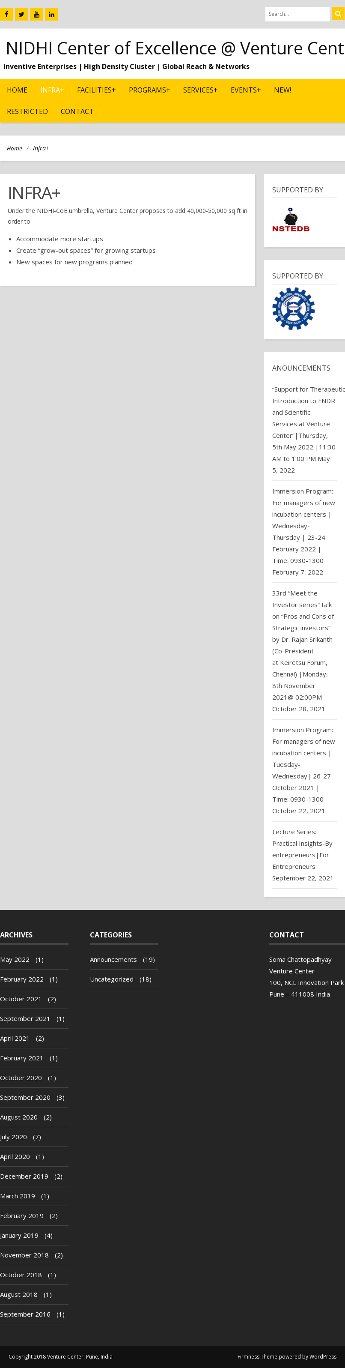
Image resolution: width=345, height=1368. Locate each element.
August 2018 (19, 1294)
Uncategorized (112, 979)
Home (17, 90)
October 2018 (21, 1274)
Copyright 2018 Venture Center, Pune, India (61, 1356)
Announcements (113, 959)
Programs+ (149, 90)
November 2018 (24, 1255)
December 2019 (24, 1176)
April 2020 (15, 1156)
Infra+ (52, 90)
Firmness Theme (257, 1356)
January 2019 (19, 1235)
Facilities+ (96, 90)
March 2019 (17, 1195)
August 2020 (19, 1117)
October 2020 (21, 1077)
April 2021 (15, 1038)
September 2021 (25, 1018)
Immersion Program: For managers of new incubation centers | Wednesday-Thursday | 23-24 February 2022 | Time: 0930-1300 (303, 526)
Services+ (200, 90)
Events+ (246, 90)
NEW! (282, 90)
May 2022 (15, 959)
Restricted (27, 111)
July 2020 (13, 1136)
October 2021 (21, 998)
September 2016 (25, 1314)
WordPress (322, 1356)
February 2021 (22, 1058)
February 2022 (22, 979)
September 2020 (25, 1097)
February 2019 (22, 1215)
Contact (77, 111)
